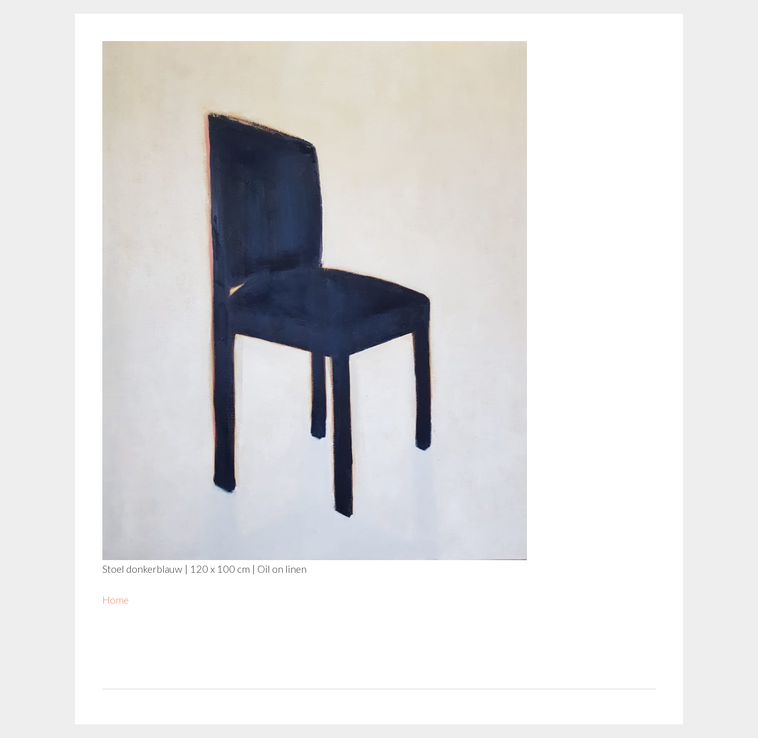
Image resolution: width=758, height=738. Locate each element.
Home (115, 600)
